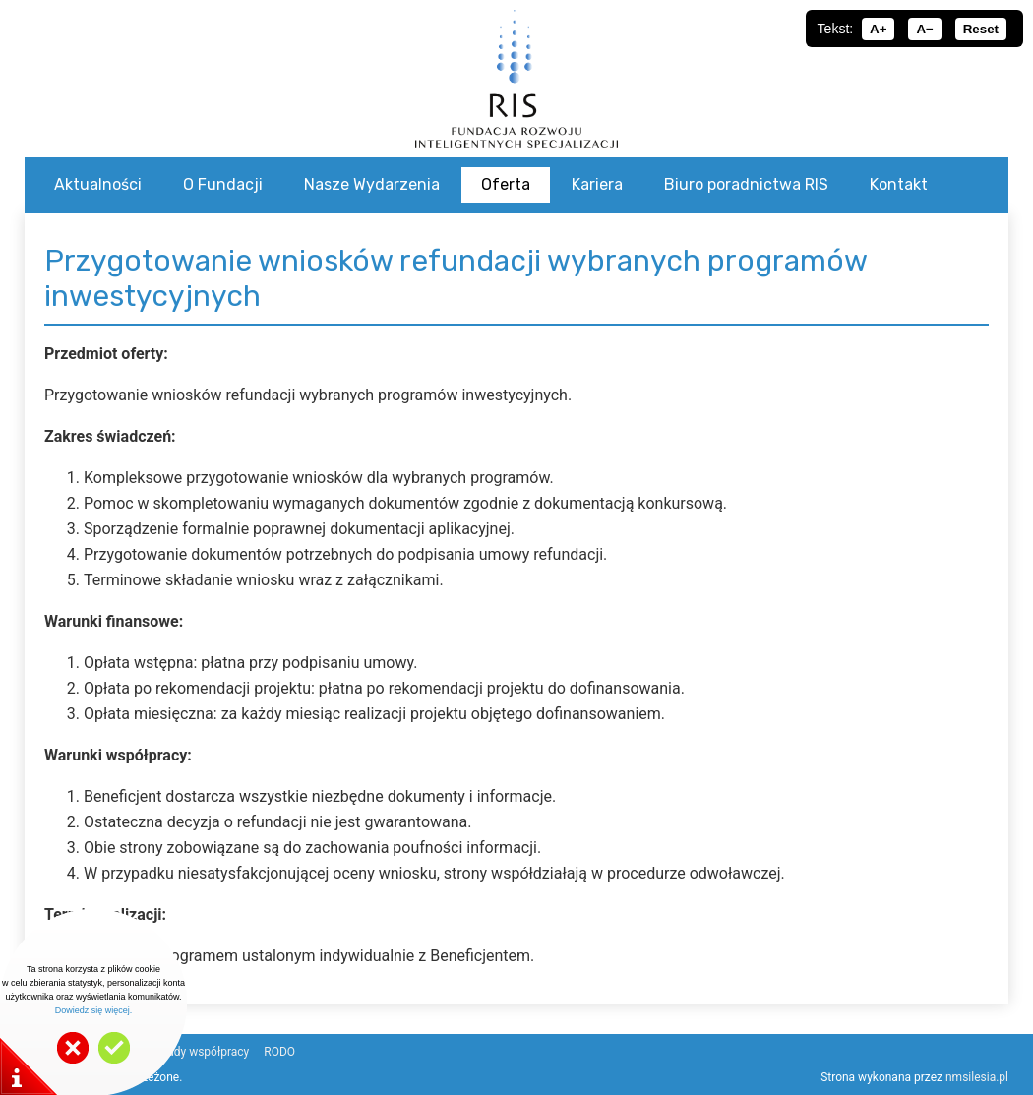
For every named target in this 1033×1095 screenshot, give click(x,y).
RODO (279, 1052)
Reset (981, 29)
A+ (878, 29)
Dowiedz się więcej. (94, 1010)
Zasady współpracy (198, 1052)
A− (924, 29)
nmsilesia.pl (976, 1077)
